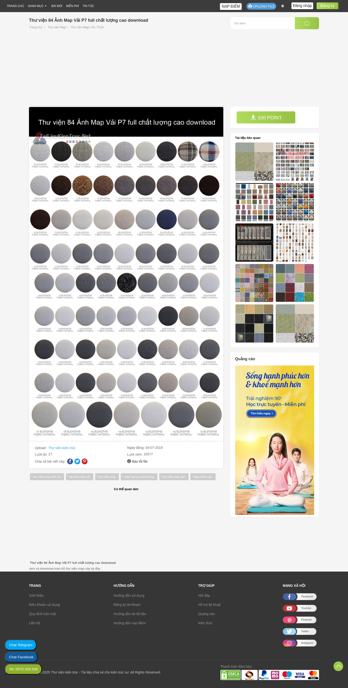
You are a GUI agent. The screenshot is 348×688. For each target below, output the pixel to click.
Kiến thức (205, 623)
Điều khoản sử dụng (44, 605)
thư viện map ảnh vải (47, 477)
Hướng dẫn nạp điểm (130, 623)
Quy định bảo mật (42, 614)
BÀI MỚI (56, 6)
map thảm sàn (203, 477)
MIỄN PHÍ (72, 6)
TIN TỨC (88, 6)
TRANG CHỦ (15, 6)
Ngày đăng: (136, 448)
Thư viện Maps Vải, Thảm (87, 27)
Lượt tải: (41, 454)
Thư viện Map (56, 27)
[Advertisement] (174, 70)
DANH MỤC (36, 6)
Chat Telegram (20, 645)
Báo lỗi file (140, 461)
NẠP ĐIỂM (231, 6)
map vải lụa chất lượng (139, 477)
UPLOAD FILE (261, 6)
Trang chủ (35, 27)
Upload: (41, 448)
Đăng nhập (302, 6)
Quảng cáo (206, 614)
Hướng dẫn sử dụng (129, 595)
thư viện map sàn (174, 477)
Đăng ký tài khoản (127, 605)
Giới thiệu (36, 595)
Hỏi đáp (204, 595)
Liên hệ (34, 623)
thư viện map (107, 477)
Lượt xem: (135, 454)
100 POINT (266, 117)
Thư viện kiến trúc (61, 448)
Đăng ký (327, 6)
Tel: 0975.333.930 (23, 669)
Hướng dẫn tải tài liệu (130, 614)
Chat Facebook (21, 657)
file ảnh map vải (79, 477)
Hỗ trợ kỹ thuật (209, 605)
